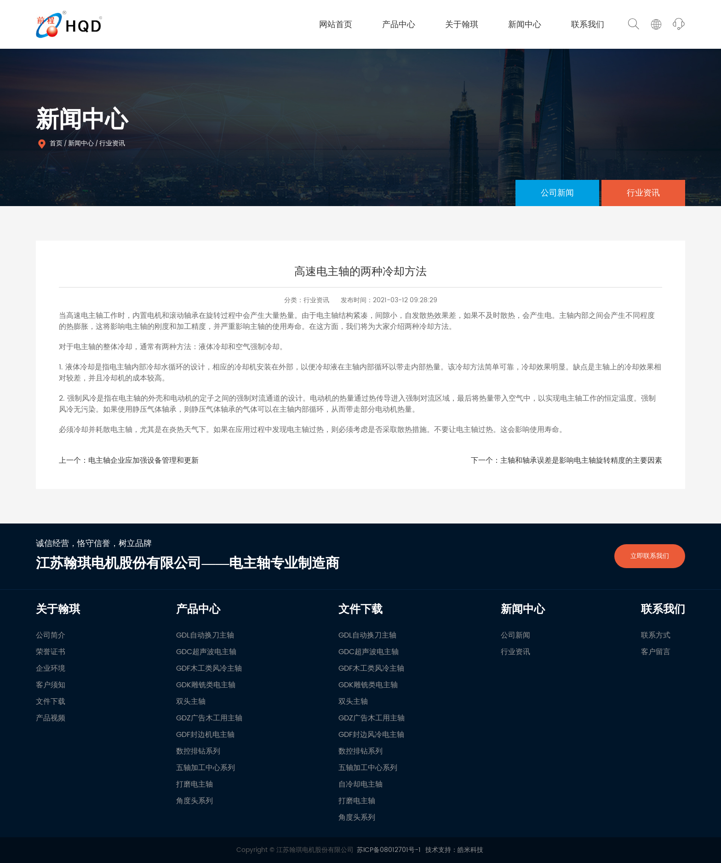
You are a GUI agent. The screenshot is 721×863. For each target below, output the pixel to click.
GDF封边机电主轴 (205, 735)
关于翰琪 (461, 24)
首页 (56, 143)
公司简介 (50, 635)
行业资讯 (112, 143)
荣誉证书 (50, 652)
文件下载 (50, 702)
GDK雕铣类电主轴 (205, 685)
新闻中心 (524, 24)
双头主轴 (191, 702)
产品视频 (50, 718)
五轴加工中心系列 (205, 768)
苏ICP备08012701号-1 (389, 850)
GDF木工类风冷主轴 (209, 668)
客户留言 (655, 652)
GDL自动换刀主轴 (205, 635)
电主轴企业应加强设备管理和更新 (143, 460)
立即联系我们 (649, 556)
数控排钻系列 (198, 751)
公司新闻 (557, 193)
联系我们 (587, 24)
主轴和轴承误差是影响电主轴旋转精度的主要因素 (581, 460)
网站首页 (335, 24)
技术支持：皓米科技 (454, 850)
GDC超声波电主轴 (206, 652)
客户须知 (50, 685)
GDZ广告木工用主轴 (209, 718)
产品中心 (398, 24)
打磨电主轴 (194, 784)
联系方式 (655, 635)
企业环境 (50, 668)
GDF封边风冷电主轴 (371, 735)
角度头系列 (194, 801)
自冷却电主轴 (360, 784)
